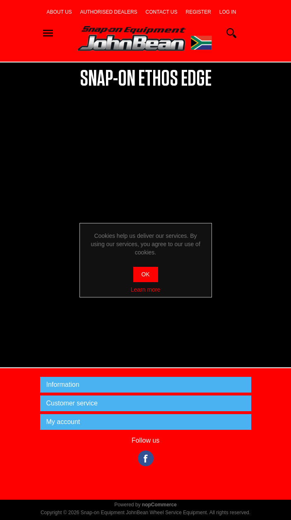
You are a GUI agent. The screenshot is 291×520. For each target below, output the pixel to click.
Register (198, 12)
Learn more (146, 289)
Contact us (162, 12)
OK (145, 274)
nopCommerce (159, 505)
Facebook (146, 458)
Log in (227, 12)
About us (59, 12)
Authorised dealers (108, 12)
